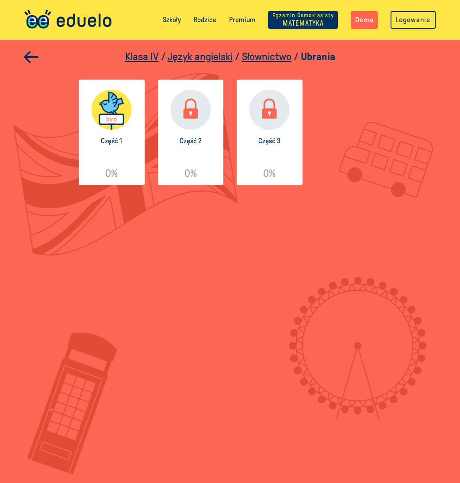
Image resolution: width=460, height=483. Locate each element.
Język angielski (200, 57)
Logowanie (412, 19)
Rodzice (205, 19)
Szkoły (172, 19)
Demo (364, 19)
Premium (242, 19)
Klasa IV (142, 57)
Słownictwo (266, 57)
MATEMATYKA (303, 19)
